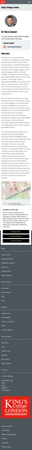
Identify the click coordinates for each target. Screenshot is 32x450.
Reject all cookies (16, 236)
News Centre (11, 343)
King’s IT (10, 326)
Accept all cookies (16, 240)
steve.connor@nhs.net (14, 47)
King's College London (10, 7)
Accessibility (11, 442)
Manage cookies (12, 447)
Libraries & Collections (14, 322)
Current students (13, 293)
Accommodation (12, 318)
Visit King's (11, 356)
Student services (12, 314)
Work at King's (12, 360)
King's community (13, 364)
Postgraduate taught (13, 259)
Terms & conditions (13, 426)
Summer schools (12, 272)
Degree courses (12, 255)
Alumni (10, 301)
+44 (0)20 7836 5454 (7, 376)
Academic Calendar (13, 330)
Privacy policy (11, 430)
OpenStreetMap (21, 198)
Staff (9, 297)
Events (10, 347)
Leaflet (15, 198)
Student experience (13, 276)
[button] (16, 188)
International (11, 268)
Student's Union (12, 351)
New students (12, 289)
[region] (16, 225)
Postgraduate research (14, 263)
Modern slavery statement (15, 434)
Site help (10, 438)
